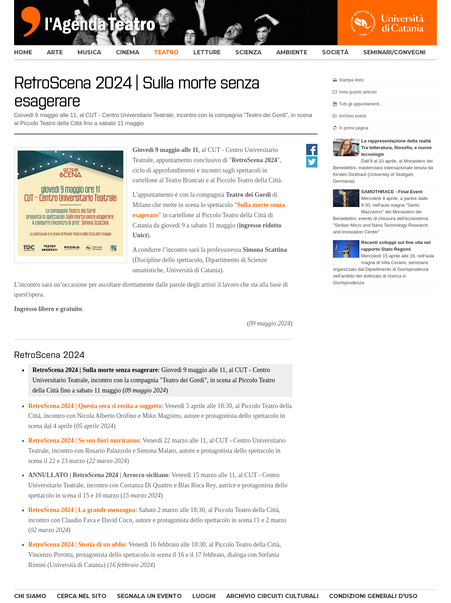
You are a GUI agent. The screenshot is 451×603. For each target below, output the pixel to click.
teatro (166, 52)
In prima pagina (350, 128)
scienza (248, 52)
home (23, 52)
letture (207, 52)
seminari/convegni (394, 52)
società (335, 52)
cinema (127, 52)
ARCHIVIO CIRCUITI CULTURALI (272, 596)
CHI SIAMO (30, 596)
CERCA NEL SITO (81, 596)
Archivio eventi (349, 116)
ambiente (291, 52)
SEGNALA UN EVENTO (149, 596)
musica (89, 52)
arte (55, 52)
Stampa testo (348, 80)
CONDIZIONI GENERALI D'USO (373, 596)
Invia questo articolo (354, 92)
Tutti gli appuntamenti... (357, 104)
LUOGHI (204, 596)
